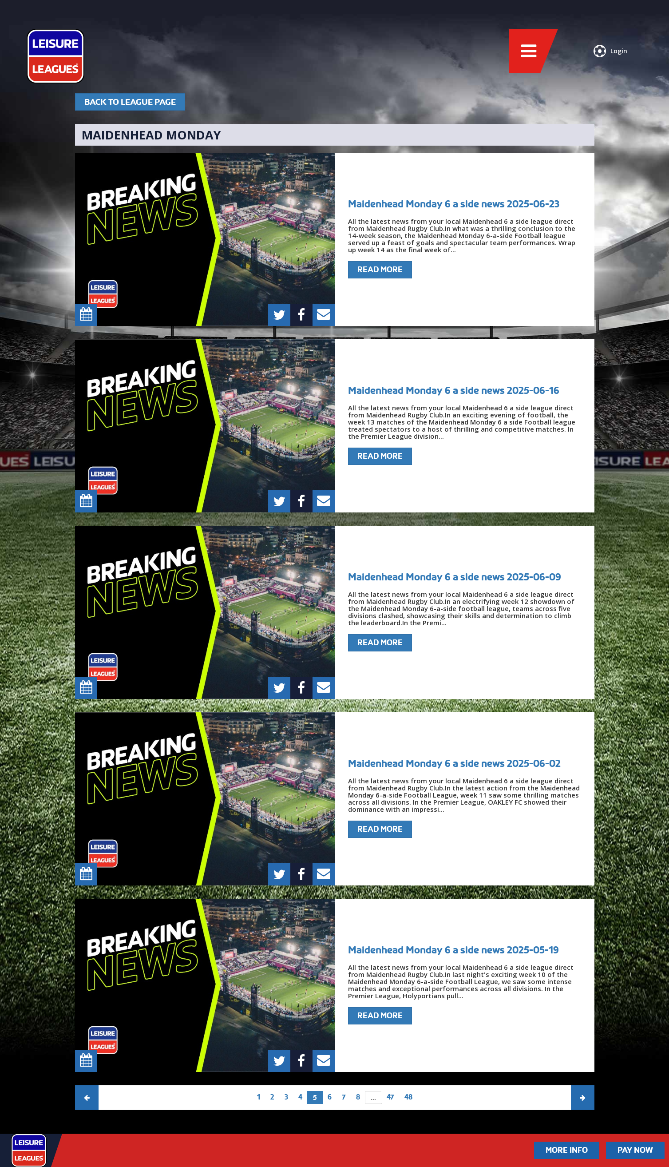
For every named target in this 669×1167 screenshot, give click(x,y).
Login (610, 51)
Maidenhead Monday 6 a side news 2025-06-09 (454, 577)
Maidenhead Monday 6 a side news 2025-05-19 (453, 950)
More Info (567, 1150)
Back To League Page (130, 102)
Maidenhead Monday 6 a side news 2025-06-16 (453, 390)
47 (390, 1097)
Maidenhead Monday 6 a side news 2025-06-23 (453, 204)
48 (408, 1097)
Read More (380, 269)
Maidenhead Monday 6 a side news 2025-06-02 (454, 763)
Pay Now (635, 1150)
